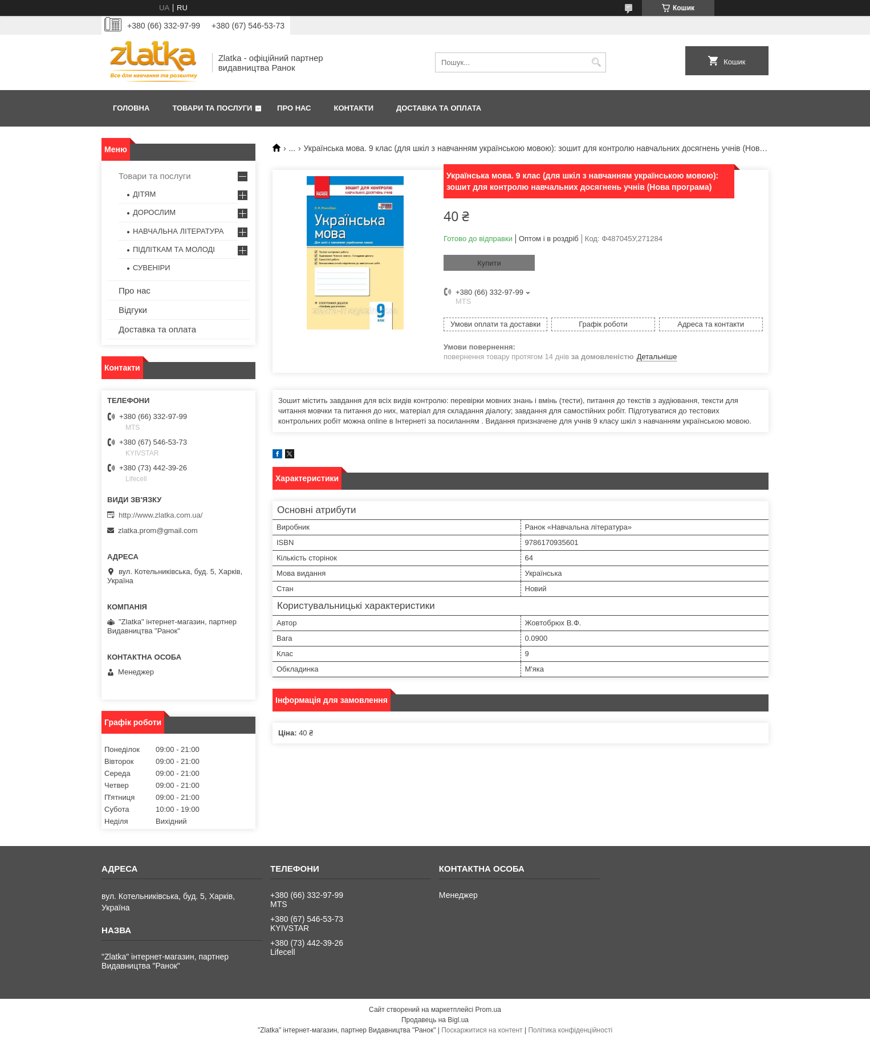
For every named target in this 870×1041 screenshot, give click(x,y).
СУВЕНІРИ (151, 267)
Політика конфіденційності (570, 1030)
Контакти (354, 108)
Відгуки (133, 310)
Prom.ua (488, 1010)
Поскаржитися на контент (481, 1030)
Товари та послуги (212, 108)
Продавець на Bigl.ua (435, 1020)
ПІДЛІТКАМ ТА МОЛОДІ (174, 249)
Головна (131, 108)
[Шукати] (596, 62)
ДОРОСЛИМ (154, 212)
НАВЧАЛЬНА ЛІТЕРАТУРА (178, 231)
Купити (489, 263)
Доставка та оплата (438, 108)
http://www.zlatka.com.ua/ (160, 515)
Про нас (294, 108)
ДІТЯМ (144, 194)
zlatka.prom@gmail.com (158, 530)
